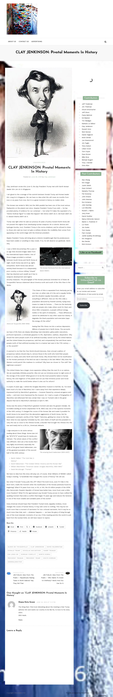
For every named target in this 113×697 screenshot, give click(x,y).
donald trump (14, 550)
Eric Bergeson (87, 238)
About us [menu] (12, 41)
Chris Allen (85, 165)
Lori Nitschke (86, 208)
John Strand (86, 196)
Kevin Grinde (86, 137)
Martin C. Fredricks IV (89, 222)
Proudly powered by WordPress (77, 693)
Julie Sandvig (86, 205)
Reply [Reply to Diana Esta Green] (20, 620)
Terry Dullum (86, 146)
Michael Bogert (87, 160)
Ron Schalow (86, 202)
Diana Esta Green (26, 602)
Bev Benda (86, 241)
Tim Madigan (86, 121)
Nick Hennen (86, 132)
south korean (49, 558)
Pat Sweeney (86, 194)
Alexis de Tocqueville (18, 547)
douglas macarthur (32, 550)
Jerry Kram (86, 213)
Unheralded (39, 162)
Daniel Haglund (87, 135)
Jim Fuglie (85, 143)
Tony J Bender (87, 163)
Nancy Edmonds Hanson (91, 219)
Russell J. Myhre (88, 210)
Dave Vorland (86, 188)
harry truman (50, 550)
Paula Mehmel (87, 115)
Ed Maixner (86, 118)
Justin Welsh (86, 185)
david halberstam (54, 547)
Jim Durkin (85, 227)
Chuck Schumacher (89, 109)
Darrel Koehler (87, 216)
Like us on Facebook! (90, 253)
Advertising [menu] (36, 41)
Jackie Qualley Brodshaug (91, 236)
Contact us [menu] (24, 41)
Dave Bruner (86, 154)
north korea (44, 554)
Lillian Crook (86, 149)
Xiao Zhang (86, 180)
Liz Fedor (85, 224)
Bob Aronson (86, 244)
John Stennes (87, 199)
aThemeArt (102, 695)
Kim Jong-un (13, 554)
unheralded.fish (15, 562)
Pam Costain (86, 233)
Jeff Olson (85, 112)
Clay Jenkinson (49, 177)
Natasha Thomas (88, 191)
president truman (15, 558)
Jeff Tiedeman (87, 104)
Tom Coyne (86, 151)
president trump (33, 558)
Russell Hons (86, 129)
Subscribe (83, 305)
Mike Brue (85, 157)
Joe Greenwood (87, 140)
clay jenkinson (37, 547)
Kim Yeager (86, 182)
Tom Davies (86, 230)
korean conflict (28, 554)
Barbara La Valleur (88, 123)
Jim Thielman (87, 107)
